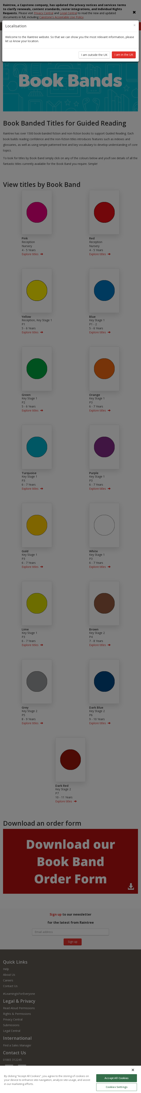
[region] (70, 1079)
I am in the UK (123, 55)
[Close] (134, 25)
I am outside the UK (94, 55)
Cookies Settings (116, 1087)
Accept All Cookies (116, 1078)
